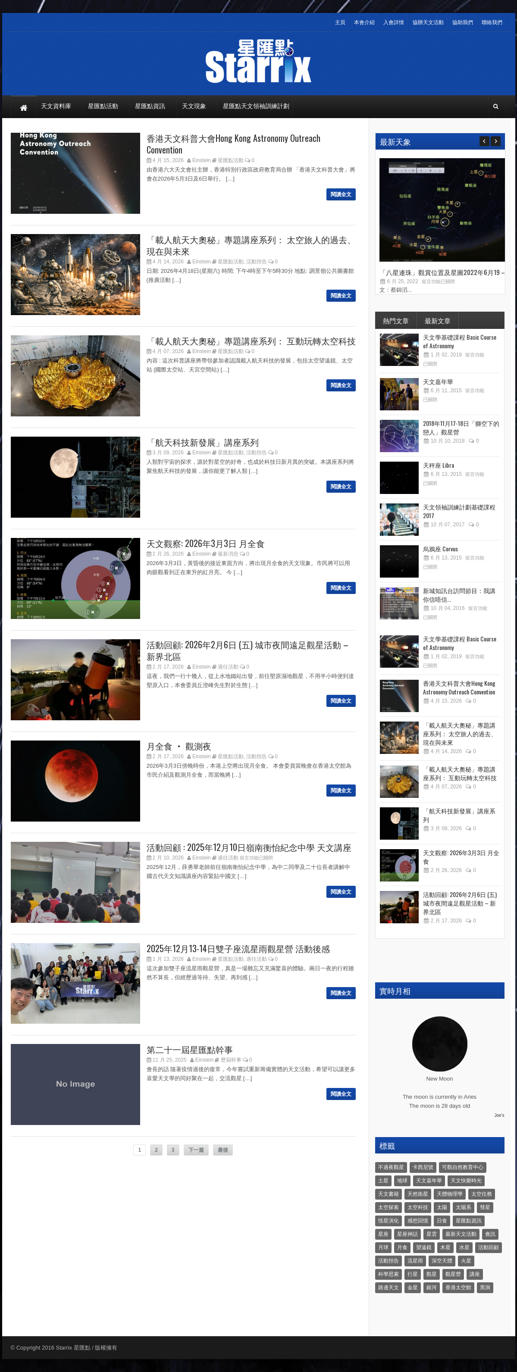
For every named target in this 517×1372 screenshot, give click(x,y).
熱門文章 (396, 320)
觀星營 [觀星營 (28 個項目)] (453, 1274)
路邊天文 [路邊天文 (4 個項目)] (388, 1287)
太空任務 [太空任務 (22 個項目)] (481, 1194)
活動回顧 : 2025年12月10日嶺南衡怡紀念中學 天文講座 (249, 847)
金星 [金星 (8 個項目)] (412, 1287)
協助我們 (462, 22)
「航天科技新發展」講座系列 (203, 441)
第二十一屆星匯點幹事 (190, 1049)
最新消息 (228, 554)
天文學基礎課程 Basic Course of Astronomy (459, 341)
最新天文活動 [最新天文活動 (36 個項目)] (460, 1234)
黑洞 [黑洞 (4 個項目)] (485, 1287)
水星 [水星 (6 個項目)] (464, 1247)
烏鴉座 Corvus (440, 548)
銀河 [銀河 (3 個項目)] (431, 1287)
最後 (223, 1150)
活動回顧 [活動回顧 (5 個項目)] (488, 1247)
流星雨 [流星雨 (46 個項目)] (415, 1261)
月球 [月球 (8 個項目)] (383, 1247)
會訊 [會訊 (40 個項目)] (490, 1234)
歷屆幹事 (231, 1060)
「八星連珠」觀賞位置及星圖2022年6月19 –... (444, 272)
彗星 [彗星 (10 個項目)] (485, 1207)
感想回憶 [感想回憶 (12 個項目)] (417, 1221)
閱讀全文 (341, 194)
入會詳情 (393, 22)
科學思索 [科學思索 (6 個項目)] (388, 1274)
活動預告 (256, 262)
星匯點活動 (231, 160)
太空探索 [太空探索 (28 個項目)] (388, 1207)
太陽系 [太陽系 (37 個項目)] (463, 1207)
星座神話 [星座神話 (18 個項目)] (407, 1234)
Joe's (499, 1115)
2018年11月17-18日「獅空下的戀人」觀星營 (461, 427)
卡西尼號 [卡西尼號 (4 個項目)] (423, 1167)
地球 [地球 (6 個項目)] (402, 1181)
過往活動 (228, 667)
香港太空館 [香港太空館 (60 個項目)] (458, 1287)
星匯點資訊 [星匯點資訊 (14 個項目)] (469, 1221)
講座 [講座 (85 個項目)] (475, 1274)
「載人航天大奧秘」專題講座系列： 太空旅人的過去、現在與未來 (251, 245)
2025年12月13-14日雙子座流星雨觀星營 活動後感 (238, 948)
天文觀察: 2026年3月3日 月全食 (206, 543)
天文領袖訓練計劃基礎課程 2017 (459, 511)
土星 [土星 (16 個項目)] (383, 1181)
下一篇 (196, 1150)
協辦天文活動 (428, 22)
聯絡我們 (492, 22)
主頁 (340, 22)
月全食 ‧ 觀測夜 (179, 745)
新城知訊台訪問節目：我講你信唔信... (459, 594)
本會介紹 (364, 22)
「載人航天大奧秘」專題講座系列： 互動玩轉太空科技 (251, 340)
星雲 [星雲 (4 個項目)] (431, 1234)
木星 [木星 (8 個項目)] (445, 1247)
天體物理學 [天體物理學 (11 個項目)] (450, 1194)
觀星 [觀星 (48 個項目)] (431, 1274)
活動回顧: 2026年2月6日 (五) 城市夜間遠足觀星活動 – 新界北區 (247, 650)
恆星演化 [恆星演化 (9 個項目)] (388, 1221)
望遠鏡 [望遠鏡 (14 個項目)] (424, 1247)
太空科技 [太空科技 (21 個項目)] (417, 1207)
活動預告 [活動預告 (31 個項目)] (388, 1261)
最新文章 (438, 320)
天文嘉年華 (438, 381)
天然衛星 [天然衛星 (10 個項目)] (417, 1194)
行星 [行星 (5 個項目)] (412, 1274)
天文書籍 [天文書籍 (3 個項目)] (388, 1194)
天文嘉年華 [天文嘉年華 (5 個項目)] (429, 1181)
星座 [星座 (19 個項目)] (383, 1234)
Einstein (201, 160)
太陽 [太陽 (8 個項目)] (442, 1207)
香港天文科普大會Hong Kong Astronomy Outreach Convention (233, 143)
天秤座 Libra (438, 464)
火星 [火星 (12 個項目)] (466, 1261)
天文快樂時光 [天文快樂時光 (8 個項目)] (466, 1181)
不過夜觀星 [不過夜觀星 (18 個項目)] (391, 1167)
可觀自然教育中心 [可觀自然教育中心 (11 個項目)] (462, 1167)
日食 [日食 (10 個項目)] (442, 1221)
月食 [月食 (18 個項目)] (402, 1247)
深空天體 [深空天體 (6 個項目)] (442, 1261)
